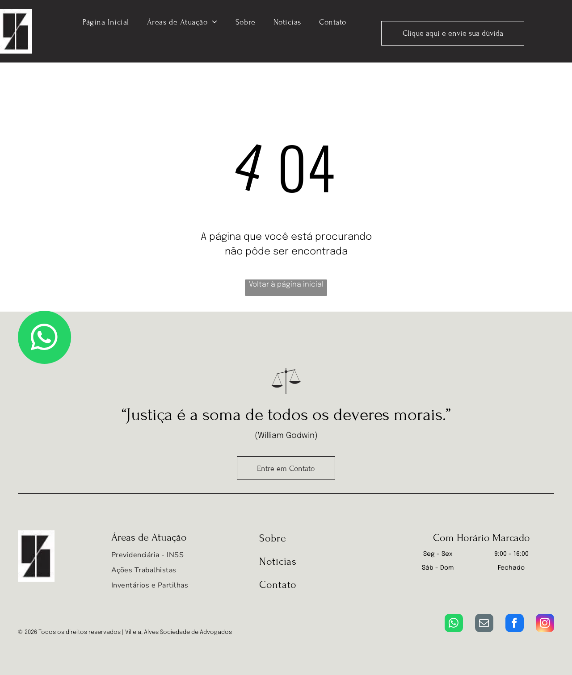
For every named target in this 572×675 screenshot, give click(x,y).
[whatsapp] (454, 624)
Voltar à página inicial (286, 284)
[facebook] (514, 624)
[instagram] (545, 624)
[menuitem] (106, 21)
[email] (484, 624)
